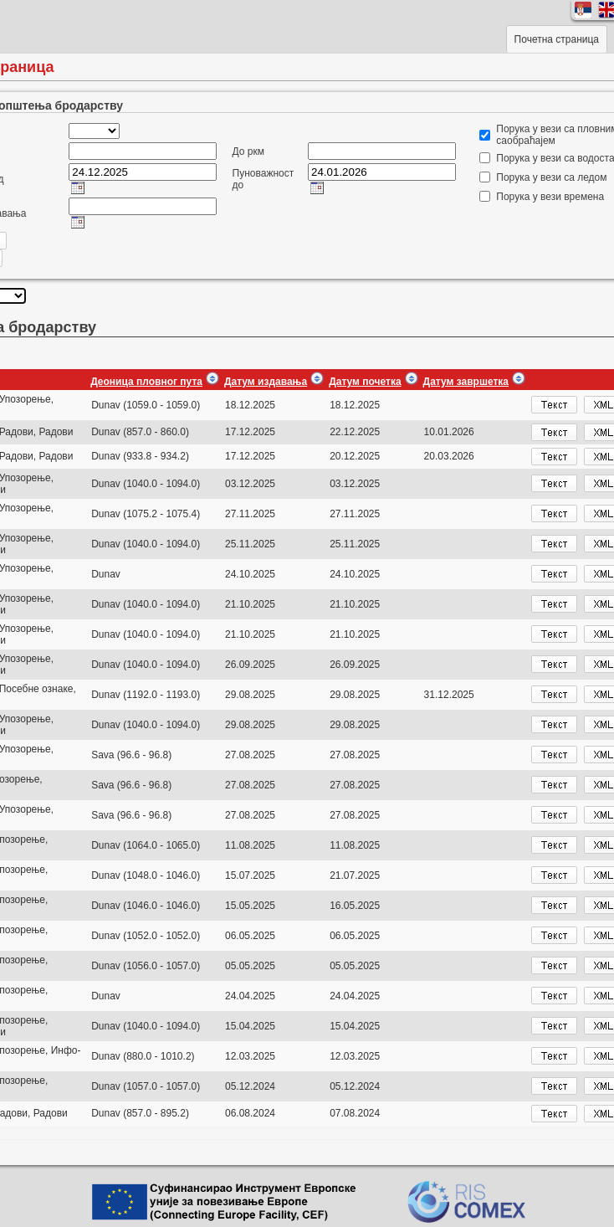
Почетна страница (556, 39)
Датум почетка (365, 382)
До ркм (248, 151)
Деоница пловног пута (146, 382)
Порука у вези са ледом (551, 177)
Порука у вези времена (550, 197)
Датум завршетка (466, 382)
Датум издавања (265, 382)
